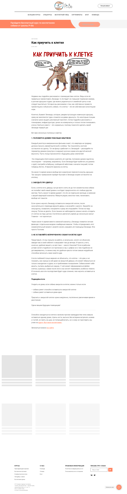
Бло (41, 475)
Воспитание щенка (20, 481)
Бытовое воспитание (20, 473)
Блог (87, 15)
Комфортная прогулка (21, 475)
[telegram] (94, 477)
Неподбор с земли (20, 478)
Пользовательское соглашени (73, 473)
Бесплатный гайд (62, 15)
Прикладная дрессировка (22, 470)
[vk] (92, 477)
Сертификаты (77, 15)
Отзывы (42, 473)
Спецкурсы (47, 15)
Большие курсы (34, 15)
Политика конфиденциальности (74, 470)
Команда (95, 15)
